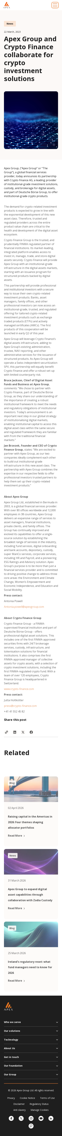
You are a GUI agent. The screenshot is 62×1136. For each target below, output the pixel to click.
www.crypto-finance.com (19, 697)
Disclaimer (19, 1104)
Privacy (11, 1098)
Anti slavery (19, 1109)
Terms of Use (47, 1098)
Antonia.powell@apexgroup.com (24, 615)
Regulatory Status (39, 1104)
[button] (31, 1023)
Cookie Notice (27, 1098)
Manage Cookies (40, 1109)
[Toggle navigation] (55, 5)
